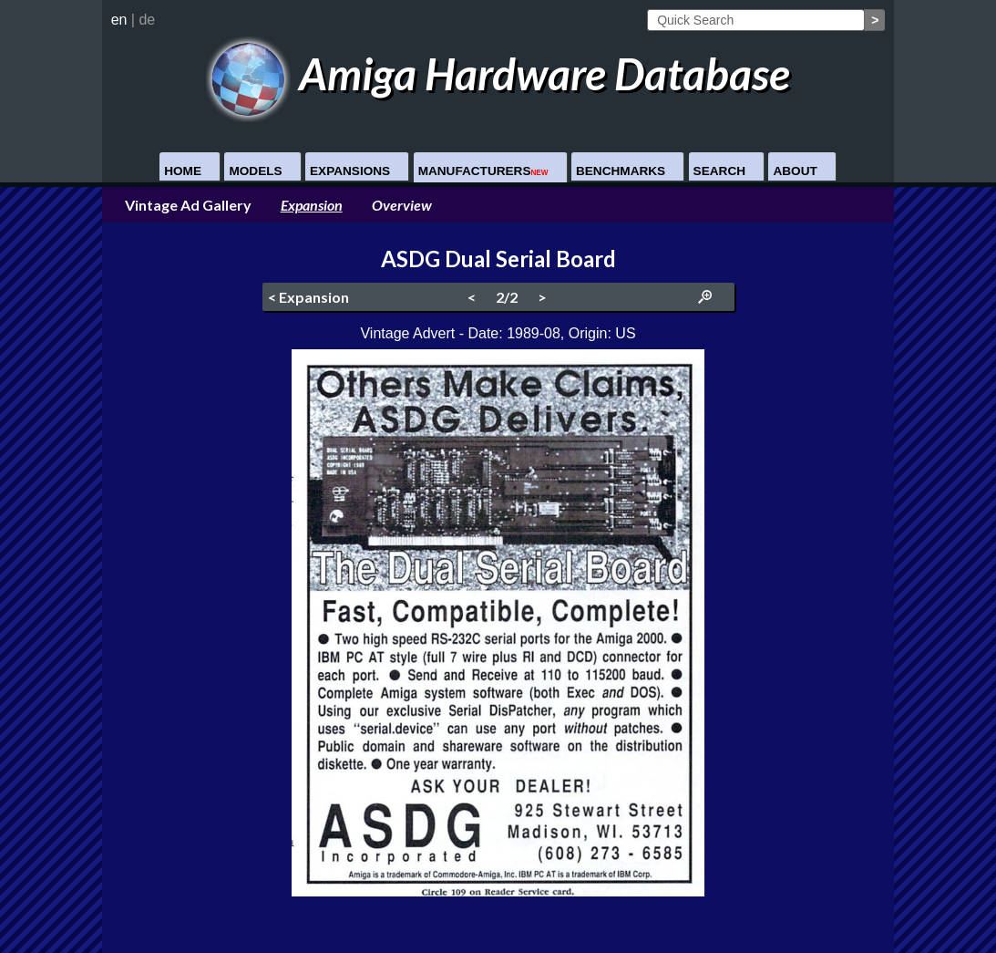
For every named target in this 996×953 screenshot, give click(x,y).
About (794, 171)
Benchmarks (620, 171)
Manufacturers (483, 171)
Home (182, 171)
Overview (402, 204)
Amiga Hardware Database (498, 73)
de (147, 19)
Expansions (350, 171)
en (119, 19)
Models (255, 171)
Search (719, 171)
